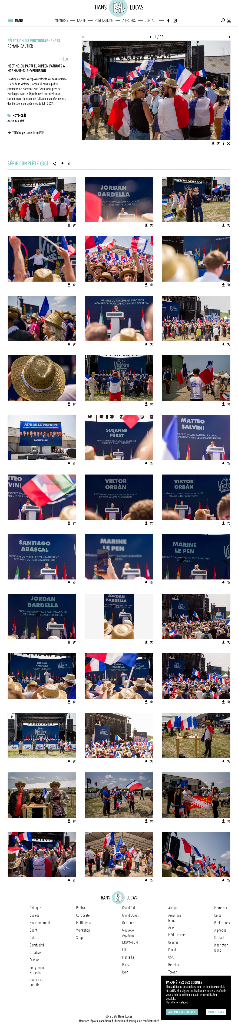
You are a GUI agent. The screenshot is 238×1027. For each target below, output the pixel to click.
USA (171, 957)
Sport (33, 930)
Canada (172, 949)
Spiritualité (37, 945)
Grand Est (128, 908)
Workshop (83, 930)
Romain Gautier (20, 46)
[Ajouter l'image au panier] (218, 143)
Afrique (173, 908)
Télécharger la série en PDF (28, 133)
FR (61, 59)
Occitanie (128, 922)
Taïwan (172, 972)
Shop (79, 937)
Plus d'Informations (177, 1002)
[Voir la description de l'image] (223, 143)
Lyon (125, 972)
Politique (35, 908)
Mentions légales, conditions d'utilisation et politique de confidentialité (119, 1021)
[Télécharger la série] (62, 164)
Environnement (40, 922)
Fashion (35, 960)
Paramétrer (216, 1012)
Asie (171, 927)
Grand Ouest (130, 915)
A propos (129, 20)
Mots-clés (19, 116)
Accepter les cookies (181, 1012)
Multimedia (83, 922)
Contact (151, 20)
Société (35, 915)
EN (66, 59)
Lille (124, 949)
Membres (61, 20)
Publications (104, 20)
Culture (35, 937)
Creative (35, 952)
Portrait (81, 908)
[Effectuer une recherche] (222, 20)
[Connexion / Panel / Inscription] (229, 20)
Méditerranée (177, 935)
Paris (125, 964)
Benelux (173, 964)
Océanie (173, 942)
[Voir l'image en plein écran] (228, 143)
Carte (81, 20)
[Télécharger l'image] (213, 143)
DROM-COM (130, 942)
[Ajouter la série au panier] (69, 164)
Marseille (128, 957)
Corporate (83, 915)
